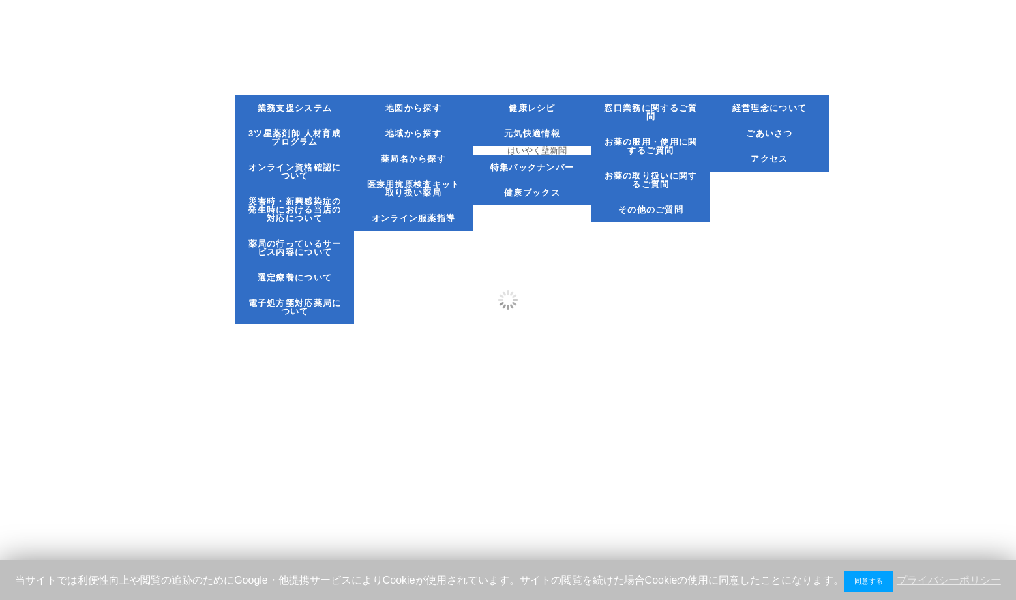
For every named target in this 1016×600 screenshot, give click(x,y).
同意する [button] (868, 581)
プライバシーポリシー (949, 580)
